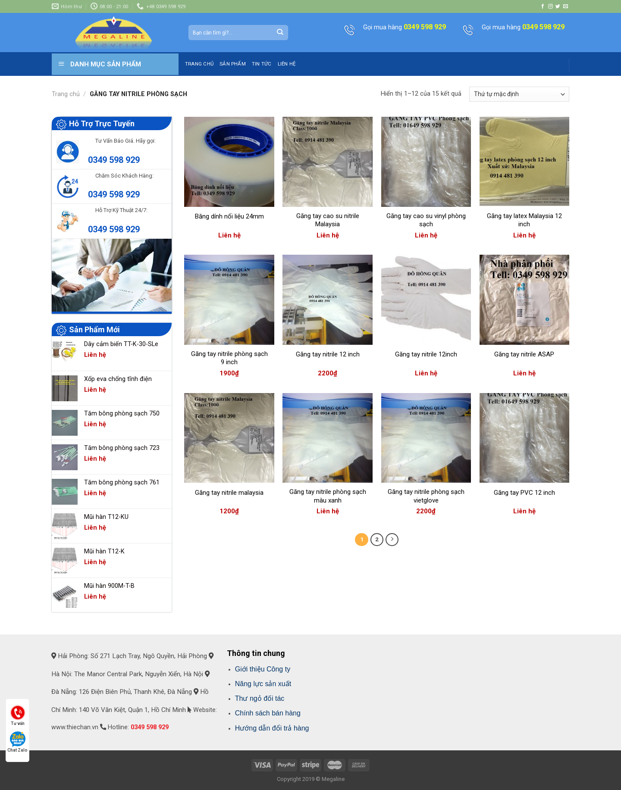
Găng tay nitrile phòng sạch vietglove (426, 496)
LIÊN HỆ (287, 64)
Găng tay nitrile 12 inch (328, 354)
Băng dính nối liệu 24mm (229, 216)
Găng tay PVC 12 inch (524, 492)
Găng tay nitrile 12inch (426, 354)
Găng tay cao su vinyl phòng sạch (426, 220)
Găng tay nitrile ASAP (524, 354)
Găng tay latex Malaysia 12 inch (524, 220)
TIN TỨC (262, 64)
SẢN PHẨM (233, 64)
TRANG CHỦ (199, 64)
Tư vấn (17, 715)
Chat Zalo (17, 742)
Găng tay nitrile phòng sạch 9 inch (229, 358)
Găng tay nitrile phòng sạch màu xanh (327, 496)
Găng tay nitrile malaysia (229, 492)
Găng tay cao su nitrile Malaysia (327, 220)
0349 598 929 (114, 160)
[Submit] (280, 32)
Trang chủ (66, 94)
